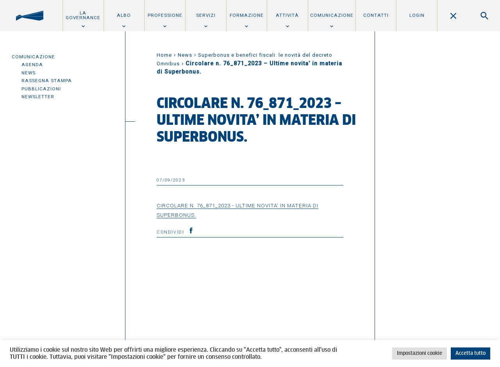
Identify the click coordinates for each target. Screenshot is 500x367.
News (28, 73)
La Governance (83, 15)
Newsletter (37, 96)
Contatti (376, 15)
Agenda (32, 64)
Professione (165, 15)
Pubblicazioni (41, 89)
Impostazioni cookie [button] (419, 353)
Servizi (206, 15)
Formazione (247, 15)
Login (417, 15)
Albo (124, 15)
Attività (287, 15)
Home (164, 55)
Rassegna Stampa (46, 80)
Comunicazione (332, 15)
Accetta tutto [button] (470, 353)
